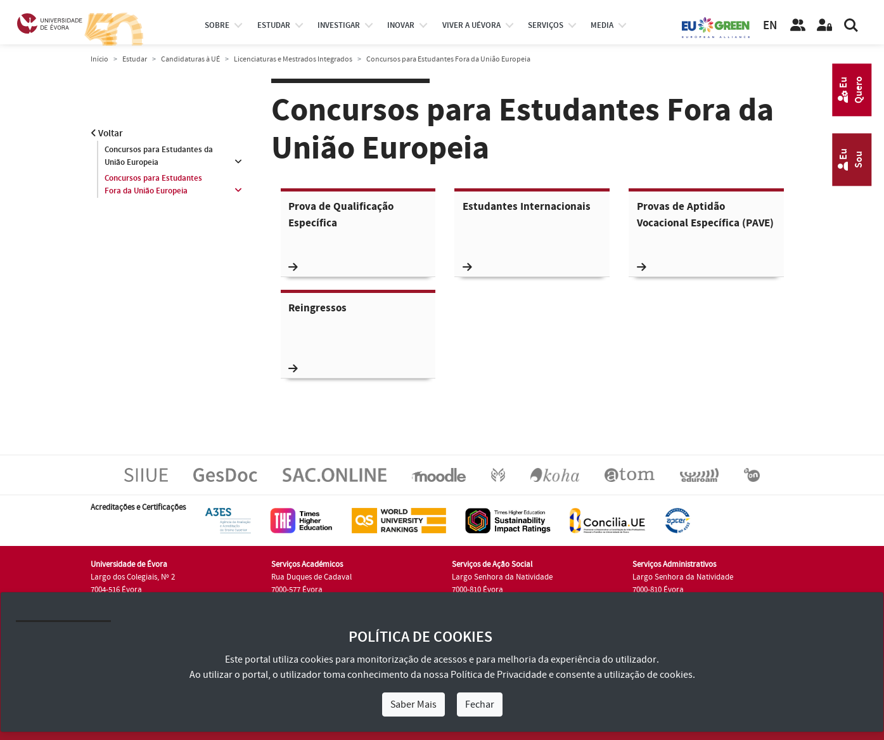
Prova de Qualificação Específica (341, 236)
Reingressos (317, 337)
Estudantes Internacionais (527, 236)
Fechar (479, 704)
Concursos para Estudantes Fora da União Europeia (153, 184)
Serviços (545, 25)
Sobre (217, 25)
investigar (338, 25)
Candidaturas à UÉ (190, 59)
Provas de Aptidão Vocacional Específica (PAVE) (705, 236)
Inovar (400, 25)
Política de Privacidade (499, 674)
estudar (273, 25)
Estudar (134, 59)
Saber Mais (413, 704)
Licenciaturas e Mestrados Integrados (293, 59)
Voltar (107, 133)
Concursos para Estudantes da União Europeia (159, 156)
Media (602, 25)
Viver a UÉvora (471, 25)
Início (99, 59)
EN (770, 26)
